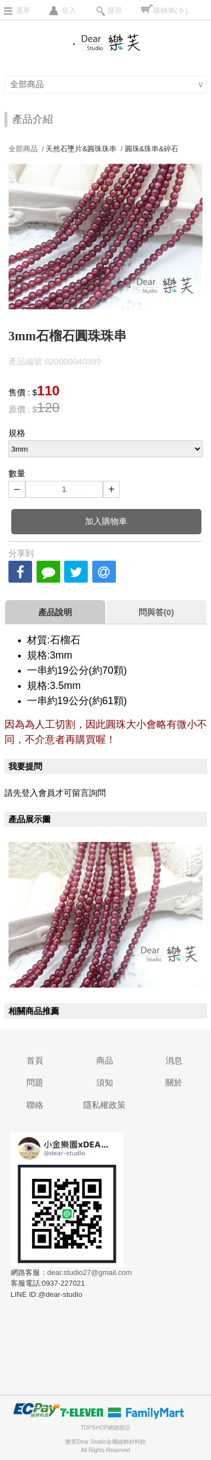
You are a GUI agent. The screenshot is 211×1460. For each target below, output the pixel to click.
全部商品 (28, 84)
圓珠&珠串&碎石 (151, 149)
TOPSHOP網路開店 (105, 1428)
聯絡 (34, 1105)
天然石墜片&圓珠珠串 (81, 149)
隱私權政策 (104, 1105)
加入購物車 (106, 521)
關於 (173, 1082)
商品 (104, 1060)
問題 (34, 1082)
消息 (173, 1060)
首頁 (34, 1060)
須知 (104, 1082)
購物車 (170, 10)
